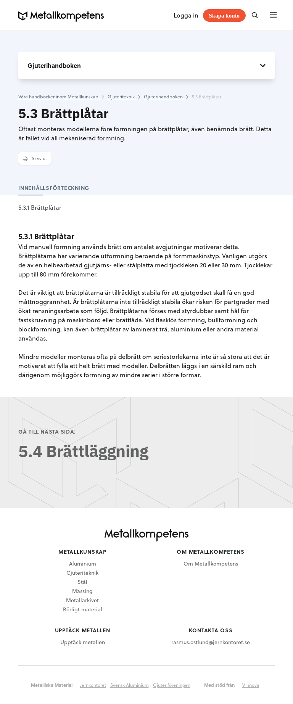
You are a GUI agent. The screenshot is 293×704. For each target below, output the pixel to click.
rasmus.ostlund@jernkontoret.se (210, 642)
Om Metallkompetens (211, 563)
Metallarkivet (82, 600)
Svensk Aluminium (129, 684)
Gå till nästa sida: (47, 432)
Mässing (82, 591)
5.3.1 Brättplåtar (39, 207)
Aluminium (82, 563)
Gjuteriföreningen (171, 684)
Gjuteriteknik (82, 573)
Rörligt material (82, 609)
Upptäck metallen (82, 642)
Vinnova (250, 684)
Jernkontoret (93, 684)
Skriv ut (35, 158)
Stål (82, 582)
